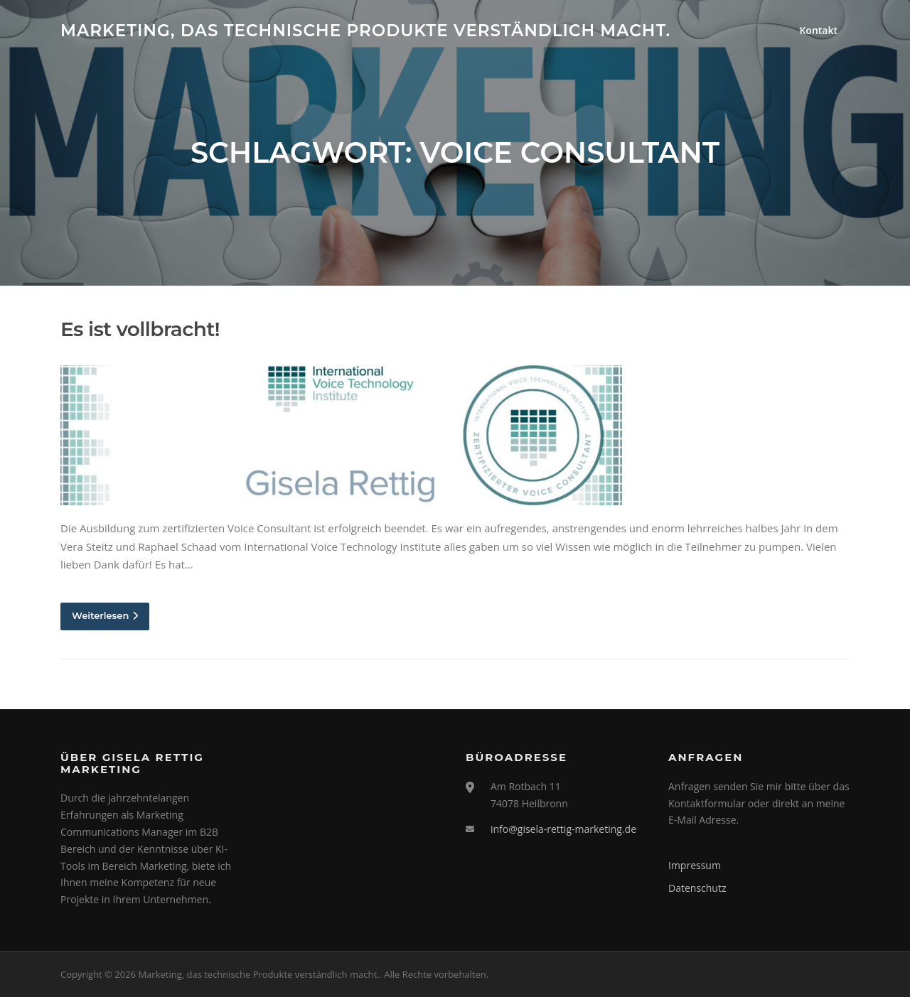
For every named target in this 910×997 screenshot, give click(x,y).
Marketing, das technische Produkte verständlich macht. (365, 30)
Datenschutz (697, 888)
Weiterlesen (105, 615)
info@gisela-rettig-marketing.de (563, 829)
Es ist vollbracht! (140, 329)
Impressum (694, 865)
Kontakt (818, 30)
